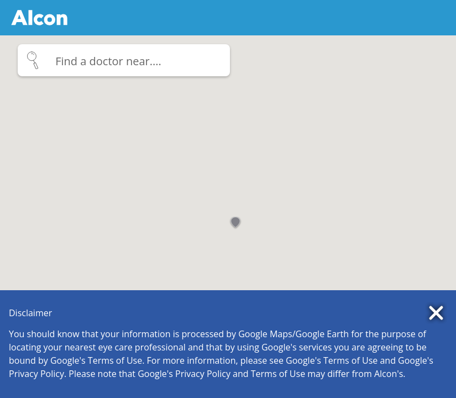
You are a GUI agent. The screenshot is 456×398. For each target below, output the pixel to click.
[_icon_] (121, 61)
